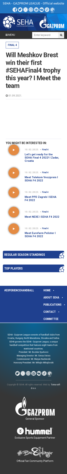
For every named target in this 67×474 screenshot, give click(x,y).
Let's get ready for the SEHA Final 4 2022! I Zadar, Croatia (42, 157)
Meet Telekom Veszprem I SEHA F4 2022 (41, 179)
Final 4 (12, 45)
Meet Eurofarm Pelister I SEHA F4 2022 (40, 234)
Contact (49, 311)
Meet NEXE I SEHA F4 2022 (42, 216)
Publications (52, 304)
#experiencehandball (19, 290)
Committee (50, 319)
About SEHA (51, 297)
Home (47, 290)
